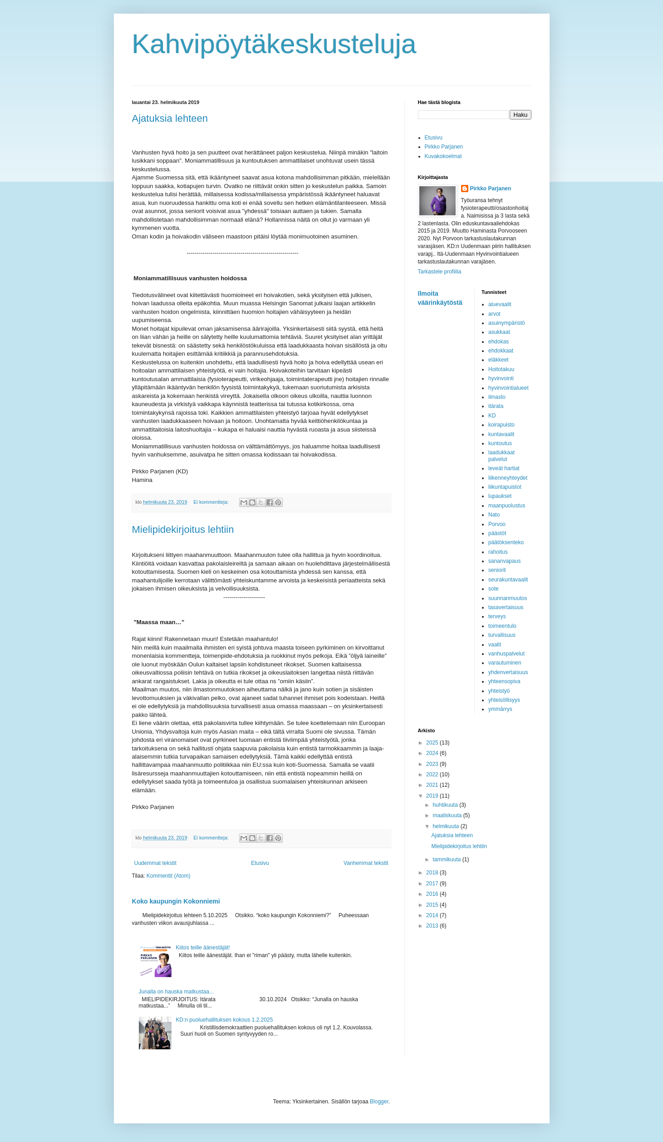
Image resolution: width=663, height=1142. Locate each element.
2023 (433, 764)
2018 (433, 872)
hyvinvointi (501, 378)
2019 (433, 796)
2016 (433, 894)
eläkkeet (498, 360)
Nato (494, 514)
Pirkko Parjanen (444, 147)
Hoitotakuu (501, 369)
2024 (433, 753)
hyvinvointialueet (508, 388)
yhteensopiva (504, 681)
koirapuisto (501, 425)
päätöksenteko (506, 542)
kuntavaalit (501, 434)
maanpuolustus (506, 505)
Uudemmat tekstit (155, 863)
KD (492, 415)
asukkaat (499, 332)
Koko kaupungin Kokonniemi (176, 901)
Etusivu (260, 863)
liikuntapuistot (504, 487)
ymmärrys (500, 709)
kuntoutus (500, 443)
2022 (433, 774)
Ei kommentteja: (211, 502)
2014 (433, 915)
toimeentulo (502, 626)
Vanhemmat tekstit (366, 863)
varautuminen (504, 663)
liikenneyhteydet (507, 478)
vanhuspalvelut (506, 653)
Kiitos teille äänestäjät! (203, 947)
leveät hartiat (504, 468)
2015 (433, 905)
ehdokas (498, 341)
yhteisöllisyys (504, 700)
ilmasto (497, 397)
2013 (433, 926)
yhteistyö (499, 691)
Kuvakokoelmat (443, 156)
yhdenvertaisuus (508, 672)
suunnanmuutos (507, 598)
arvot (494, 314)
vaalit (494, 644)
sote (493, 589)
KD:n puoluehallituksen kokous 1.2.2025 (224, 1020)
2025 (433, 743)
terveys (497, 616)
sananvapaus (504, 561)
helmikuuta (446, 826)
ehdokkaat (500, 351)
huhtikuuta (445, 805)
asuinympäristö (506, 323)
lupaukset (499, 496)
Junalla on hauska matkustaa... (176, 991)
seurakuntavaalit (508, 579)
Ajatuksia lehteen (170, 118)
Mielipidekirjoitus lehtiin (183, 529)
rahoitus (498, 552)
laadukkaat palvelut (501, 455)
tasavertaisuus (505, 607)
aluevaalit (499, 304)
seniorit (497, 570)
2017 (433, 883)
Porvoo (497, 524)
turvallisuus (502, 635)
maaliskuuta (447, 815)
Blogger (379, 1101)
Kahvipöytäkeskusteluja (274, 44)
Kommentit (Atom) (169, 876)
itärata (495, 406)
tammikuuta (447, 859)
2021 (433, 785)
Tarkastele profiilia (440, 271)
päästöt (497, 533)
